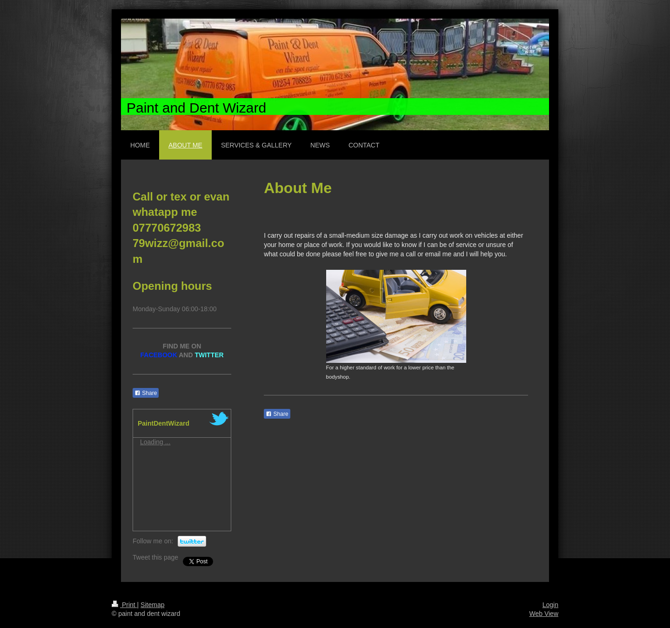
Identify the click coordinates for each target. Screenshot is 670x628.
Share (277, 414)
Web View (543, 613)
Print (124, 604)
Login (550, 604)
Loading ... (155, 442)
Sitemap (152, 604)
